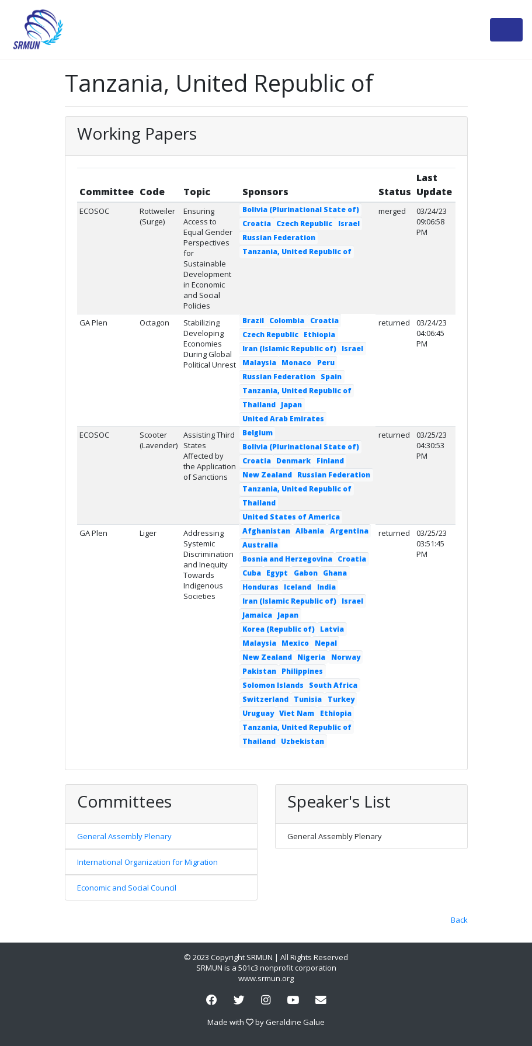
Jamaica (257, 615)
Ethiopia (319, 335)
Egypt (277, 573)
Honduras (260, 587)
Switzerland (265, 699)
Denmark (293, 461)
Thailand (259, 405)
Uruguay (258, 713)
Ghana (335, 573)
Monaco (296, 363)
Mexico (295, 643)
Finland (330, 461)
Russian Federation (278, 238)
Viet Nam (296, 713)
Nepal (326, 643)
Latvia (332, 629)
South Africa (333, 685)
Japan (291, 405)
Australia (260, 545)
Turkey (341, 699)
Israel (349, 223)
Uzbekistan (302, 741)
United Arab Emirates (283, 419)
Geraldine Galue (295, 1022)
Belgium (257, 433)
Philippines (302, 671)
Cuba (251, 573)
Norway (345, 657)
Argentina (349, 531)
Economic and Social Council (126, 887)
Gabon (306, 573)
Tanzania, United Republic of (297, 252)
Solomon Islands (273, 685)
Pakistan (259, 671)
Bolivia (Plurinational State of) (300, 209)
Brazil (253, 320)
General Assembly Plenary (124, 836)
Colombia (286, 320)
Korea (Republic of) (278, 629)
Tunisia (308, 699)
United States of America (291, 517)
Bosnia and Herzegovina (287, 559)
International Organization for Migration (147, 862)
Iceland (297, 587)
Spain (331, 377)
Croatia (256, 223)
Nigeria (311, 657)
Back (459, 920)
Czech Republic (304, 223)
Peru (326, 363)
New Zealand (267, 475)
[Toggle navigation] (506, 29)
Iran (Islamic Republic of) (289, 349)
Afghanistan (266, 531)
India (326, 587)
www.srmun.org (266, 978)
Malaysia (259, 363)
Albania (309, 531)
